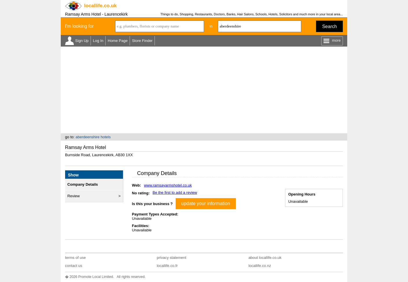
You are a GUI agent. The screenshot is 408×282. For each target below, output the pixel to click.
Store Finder (142, 40)
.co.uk (100, 5)
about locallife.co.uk (265, 257)
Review (73, 196)
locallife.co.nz (260, 265)
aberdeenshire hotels (93, 137)
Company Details (82, 184)
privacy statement (171, 257)
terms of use (75, 257)
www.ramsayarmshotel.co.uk (168, 185)
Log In (98, 40)
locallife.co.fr (167, 265)
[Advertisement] (204, 89)
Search (329, 26)
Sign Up (82, 40)
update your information (205, 203)
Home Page (118, 40)
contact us (73, 265)
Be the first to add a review (174, 192)
